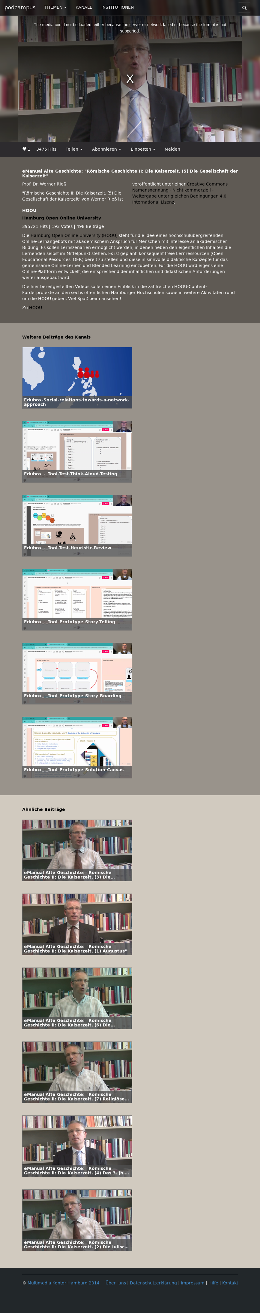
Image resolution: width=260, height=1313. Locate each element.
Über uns (116, 1283)
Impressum (193, 1283)
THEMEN (55, 7)
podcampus (19, 7)
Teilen (74, 149)
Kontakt (230, 1283)
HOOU (35, 307)
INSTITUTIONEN (117, 7)
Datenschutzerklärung (153, 1283)
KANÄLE (84, 7)
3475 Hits (46, 149)
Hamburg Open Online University (61, 218)
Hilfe (213, 1283)
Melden (172, 149)
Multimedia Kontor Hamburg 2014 (64, 1283)
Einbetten (143, 149)
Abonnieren (106, 149)
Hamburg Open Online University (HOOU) (74, 235)
